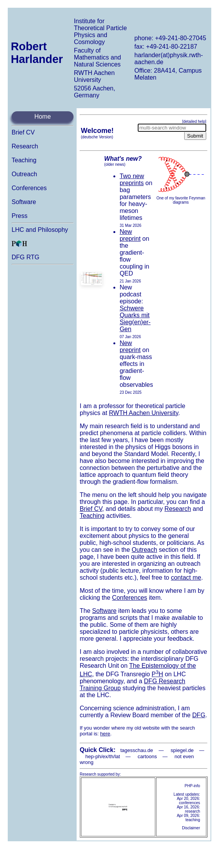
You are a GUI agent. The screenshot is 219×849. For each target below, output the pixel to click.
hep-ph (93, 756)
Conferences (29, 188)
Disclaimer (191, 828)
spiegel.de (182, 750)
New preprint (130, 235)
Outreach (24, 174)
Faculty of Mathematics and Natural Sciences (97, 57)
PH (157, 674)
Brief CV (23, 132)
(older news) (114, 164)
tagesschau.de (136, 750)
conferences (189, 803)
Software (24, 202)
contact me (186, 577)
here (105, 734)
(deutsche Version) (97, 137)
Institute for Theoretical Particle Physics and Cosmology (100, 31)
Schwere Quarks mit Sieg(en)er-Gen (135, 318)
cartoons (147, 756)
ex (105, 756)
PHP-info (192, 786)
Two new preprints (132, 179)
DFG (198, 715)
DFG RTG (25, 257)
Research (25, 146)
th (111, 756)
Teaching (24, 160)
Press (19, 216)
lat (117, 756)
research (192, 811)
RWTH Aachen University (94, 76)
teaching (192, 820)
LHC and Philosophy (40, 229)
